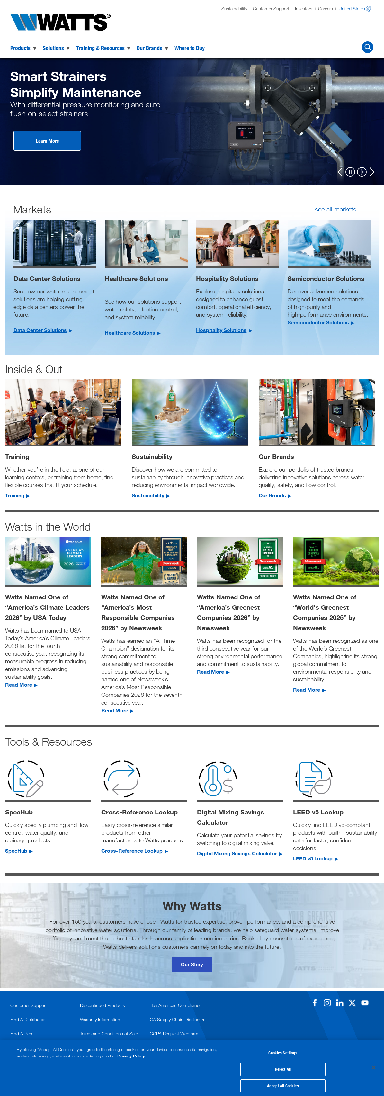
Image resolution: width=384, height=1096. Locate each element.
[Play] (362, 172)
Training (14, 495)
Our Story (192, 964)
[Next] (372, 172)
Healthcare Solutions (130, 332)
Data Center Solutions (40, 330)
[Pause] (350, 172)
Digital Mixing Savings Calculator (237, 853)
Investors (303, 8)
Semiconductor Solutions (318, 322)
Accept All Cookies (283, 1082)
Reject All (283, 1066)
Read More (18, 684)
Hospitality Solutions (221, 330)
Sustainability (234, 8)
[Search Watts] (367, 47)
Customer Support (271, 8)
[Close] (374, 1065)
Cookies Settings (282, 1049)
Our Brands (272, 495)
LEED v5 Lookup (313, 858)
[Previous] (340, 172)
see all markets (335, 209)
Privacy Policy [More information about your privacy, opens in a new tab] (131, 1051)
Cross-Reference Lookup (132, 851)
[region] (192, 1066)
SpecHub (16, 851)
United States (352, 8)
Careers (325, 8)
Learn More (47, 141)
